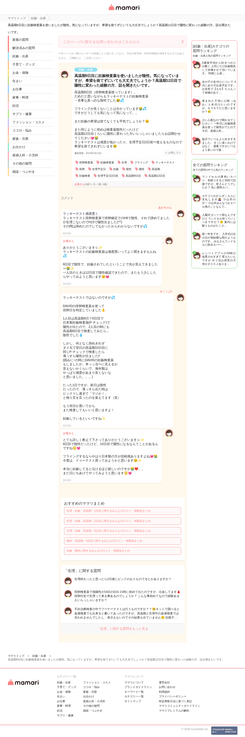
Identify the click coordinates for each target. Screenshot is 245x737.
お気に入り (174, 152)
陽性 (141, 169)
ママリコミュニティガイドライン (179, 705)
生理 (124, 162)
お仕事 (17, 89)
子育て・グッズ (23, 64)
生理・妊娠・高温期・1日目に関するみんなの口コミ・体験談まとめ (109, 510)
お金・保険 (20, 72)
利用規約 (164, 691)
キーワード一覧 (134, 691)
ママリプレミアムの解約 (174, 710)
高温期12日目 (156, 175)
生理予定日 (99, 169)
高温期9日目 (133, 175)
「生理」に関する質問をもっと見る (122, 628)
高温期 (156, 169)
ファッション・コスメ (28, 122)
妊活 (15, 105)
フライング (141, 162)
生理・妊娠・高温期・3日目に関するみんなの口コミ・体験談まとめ (109, 530)
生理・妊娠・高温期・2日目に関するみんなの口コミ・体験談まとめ (109, 520)
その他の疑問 (22, 163)
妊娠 (116, 169)
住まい (17, 81)
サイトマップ (132, 701)
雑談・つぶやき (23, 171)
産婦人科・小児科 (25, 155)
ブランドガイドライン (138, 687)
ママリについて (134, 682)
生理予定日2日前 (108, 175)
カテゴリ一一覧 (134, 696)
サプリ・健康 (22, 114)
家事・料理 (20, 97)
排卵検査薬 (86, 162)
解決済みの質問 (23, 48)
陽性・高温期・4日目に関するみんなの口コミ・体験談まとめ (105, 540)
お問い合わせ (167, 687)
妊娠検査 (84, 175)
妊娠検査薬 (107, 162)
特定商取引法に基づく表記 (175, 701)
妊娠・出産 (20, 56)
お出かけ (18, 147)
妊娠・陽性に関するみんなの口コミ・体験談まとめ (98, 550)
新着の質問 (20, 39)
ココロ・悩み (22, 130)
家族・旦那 (20, 138)
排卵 (82, 169)
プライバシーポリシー (172, 696)
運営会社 (164, 682)
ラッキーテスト (165, 162)
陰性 (129, 169)
